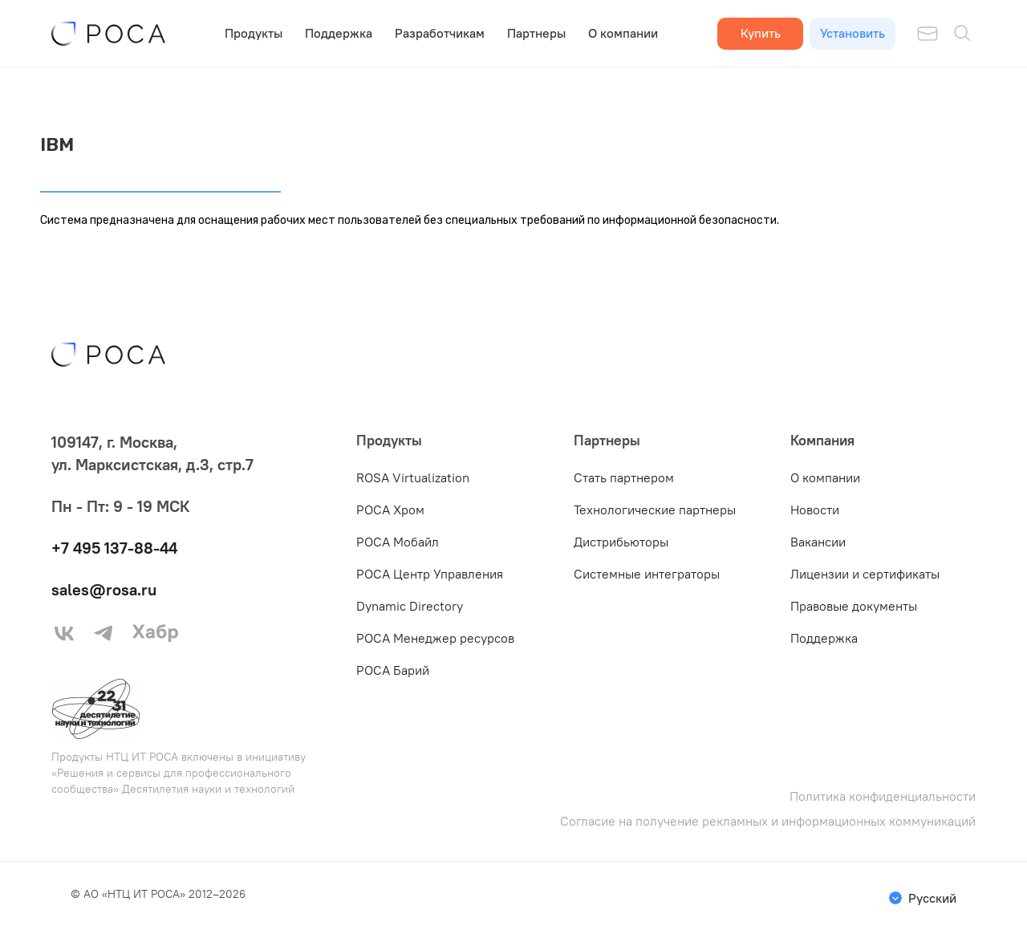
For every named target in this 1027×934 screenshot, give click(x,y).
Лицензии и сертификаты (865, 574)
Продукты (253, 33)
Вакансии (818, 542)
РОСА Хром (390, 510)
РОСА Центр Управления (429, 574)
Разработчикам (440, 33)
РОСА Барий (392, 670)
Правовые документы (853, 606)
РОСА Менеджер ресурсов (435, 638)
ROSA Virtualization (412, 477)
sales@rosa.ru (103, 589)
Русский (932, 898)
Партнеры (536, 33)
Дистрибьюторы (621, 542)
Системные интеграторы (647, 574)
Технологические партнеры (655, 510)
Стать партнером (624, 477)
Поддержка (338, 33)
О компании (623, 33)
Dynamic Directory (409, 606)
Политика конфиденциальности (883, 796)
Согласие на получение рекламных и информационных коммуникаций (768, 821)
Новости (814, 510)
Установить (852, 33)
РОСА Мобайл (397, 542)
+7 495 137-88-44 (114, 548)
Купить (761, 33)
